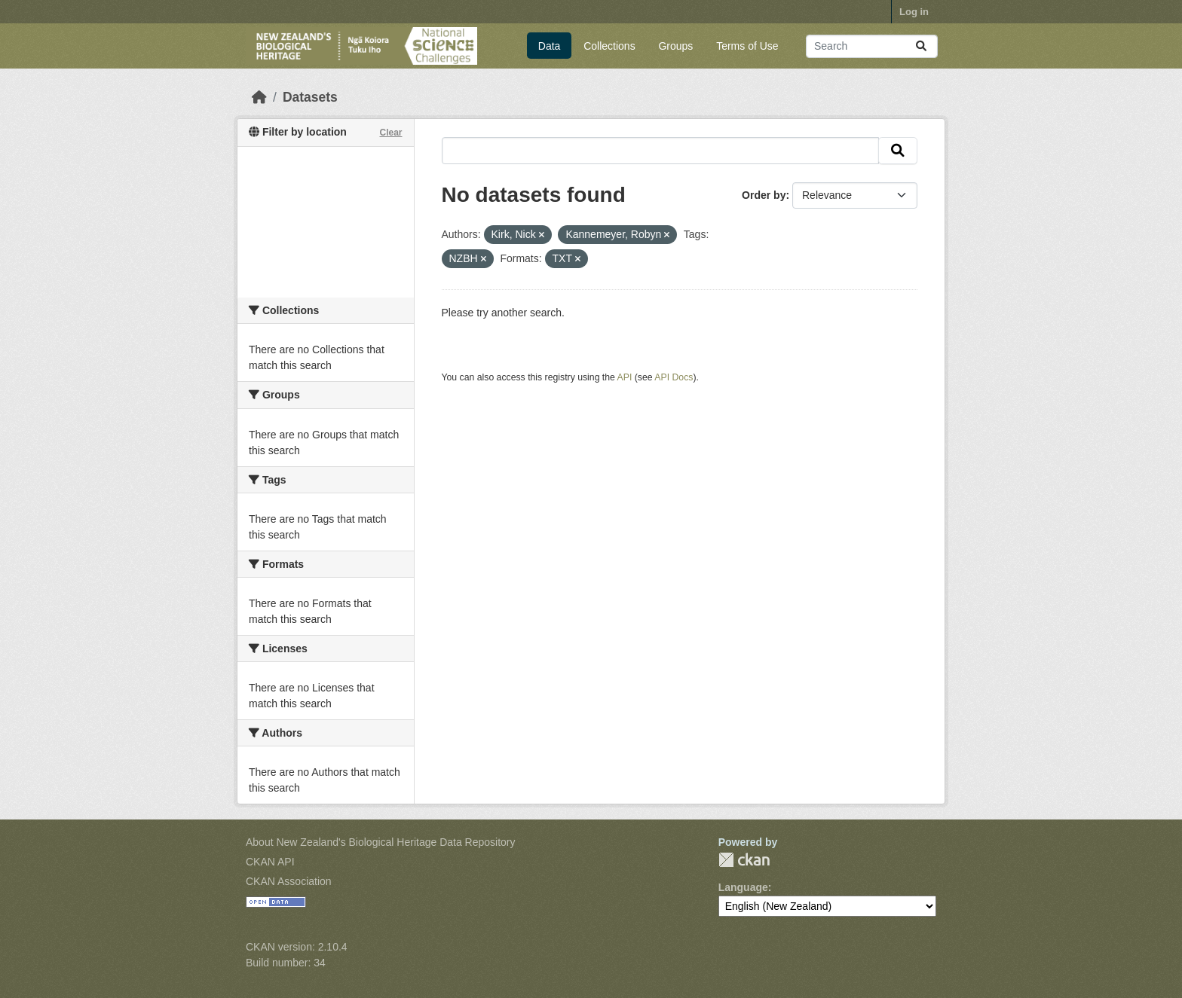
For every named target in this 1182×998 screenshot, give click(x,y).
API (624, 377)
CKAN (744, 860)
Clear (390, 132)
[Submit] (921, 46)
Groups (675, 46)
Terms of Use (747, 46)
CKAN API (270, 862)
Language (743, 887)
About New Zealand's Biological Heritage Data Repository (381, 842)
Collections (609, 46)
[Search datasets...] (872, 46)
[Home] (259, 97)
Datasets (310, 97)
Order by (763, 195)
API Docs (673, 377)
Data (549, 46)
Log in (914, 11)
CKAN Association (289, 881)
